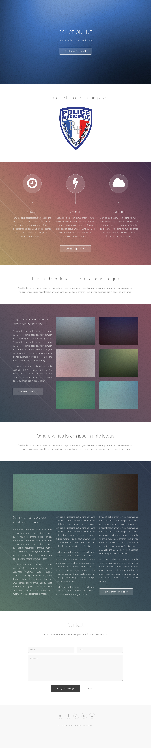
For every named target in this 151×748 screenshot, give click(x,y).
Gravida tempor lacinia (75, 249)
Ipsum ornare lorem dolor (117, 592)
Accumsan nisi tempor (29, 392)
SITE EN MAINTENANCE (75, 51)
